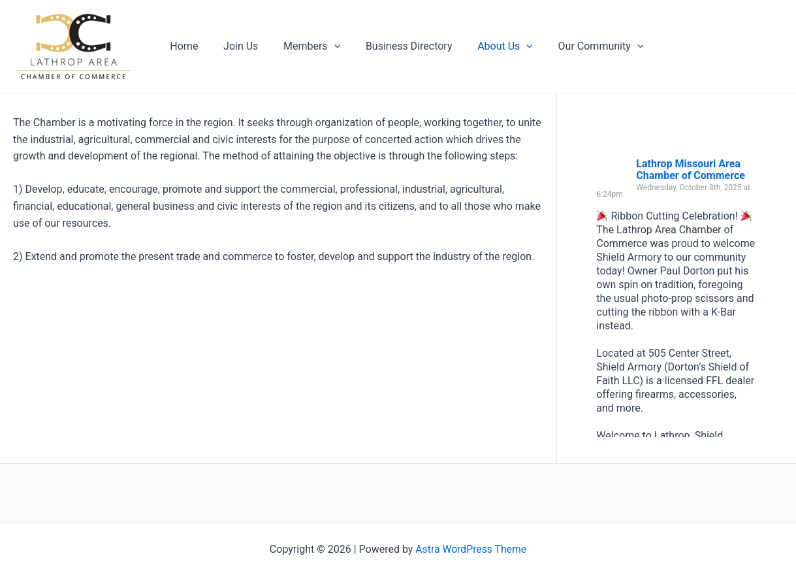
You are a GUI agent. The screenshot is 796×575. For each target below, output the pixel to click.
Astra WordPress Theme (471, 549)
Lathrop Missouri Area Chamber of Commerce (690, 169)
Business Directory (394, 46)
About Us (485, 46)
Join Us (234, 46)
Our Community (577, 46)
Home (182, 46)
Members (300, 46)
